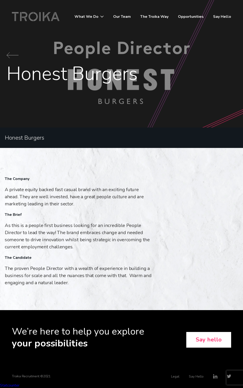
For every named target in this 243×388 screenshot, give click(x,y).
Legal (175, 376)
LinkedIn (215, 376)
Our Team (122, 16)
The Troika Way (154, 16)
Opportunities (191, 16)
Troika (35, 16)
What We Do (86, 16)
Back (13, 55)
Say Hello (222, 16)
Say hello (209, 339)
